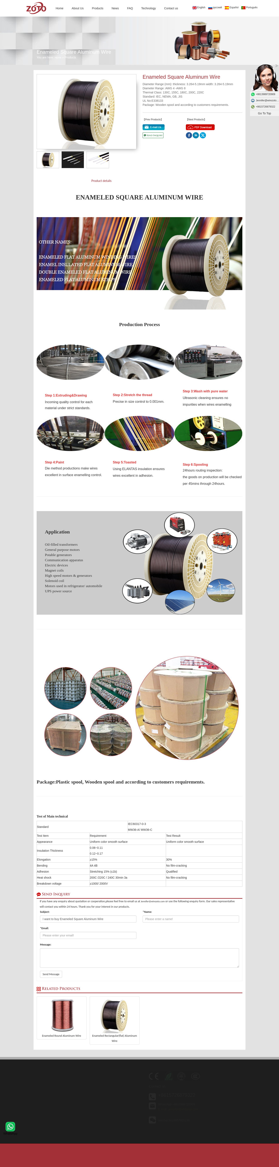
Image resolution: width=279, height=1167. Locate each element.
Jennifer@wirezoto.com (153, 901)
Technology (148, 8)
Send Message (51, 974)
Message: (45, 944)
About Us (78, 8)
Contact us (171, 8)
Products (97, 8)
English (198, 7)
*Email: (44, 928)
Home (59, 8)
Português (249, 7)
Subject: (45, 912)
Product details (101, 181)
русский (215, 7)
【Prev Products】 (153, 119)
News (115, 8)
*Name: (147, 912)
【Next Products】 (196, 119)
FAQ (130, 8)
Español (231, 7)
